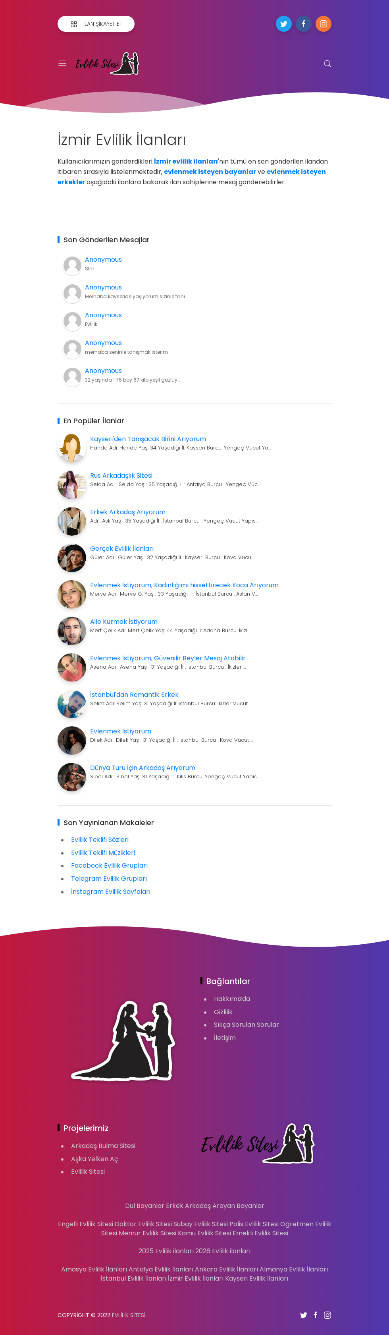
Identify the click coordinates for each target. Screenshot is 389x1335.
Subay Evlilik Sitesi (200, 1224)
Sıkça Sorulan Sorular (246, 1024)
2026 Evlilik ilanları (222, 1251)
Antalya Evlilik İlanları (161, 1269)
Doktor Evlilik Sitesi (143, 1224)
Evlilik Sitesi (88, 1171)
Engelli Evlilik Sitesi (85, 1224)
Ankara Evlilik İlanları (226, 1269)
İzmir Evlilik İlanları (195, 1278)
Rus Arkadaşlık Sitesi (121, 475)
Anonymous (103, 259)
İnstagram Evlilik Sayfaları (110, 891)
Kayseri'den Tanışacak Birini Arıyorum (148, 439)
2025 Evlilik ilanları (166, 1251)
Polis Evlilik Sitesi (254, 1224)
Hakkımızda (232, 998)
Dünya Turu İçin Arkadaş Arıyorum (142, 767)
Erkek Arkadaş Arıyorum (128, 512)
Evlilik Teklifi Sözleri (100, 839)
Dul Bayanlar (144, 1205)
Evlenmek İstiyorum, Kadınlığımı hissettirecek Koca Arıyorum (184, 585)
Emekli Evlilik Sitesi (260, 1233)
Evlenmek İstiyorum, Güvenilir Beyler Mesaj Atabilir (168, 658)
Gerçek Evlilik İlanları (122, 548)
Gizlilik (223, 1012)
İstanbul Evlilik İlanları (133, 1278)
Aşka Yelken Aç (94, 1158)
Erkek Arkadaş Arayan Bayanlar (215, 1205)
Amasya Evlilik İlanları (94, 1269)
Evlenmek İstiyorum (120, 731)
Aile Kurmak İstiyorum (124, 621)
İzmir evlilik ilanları (186, 161)
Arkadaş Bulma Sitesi (103, 1145)
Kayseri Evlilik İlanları (256, 1278)
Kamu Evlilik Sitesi (204, 1233)
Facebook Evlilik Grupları (109, 865)
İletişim (225, 1037)
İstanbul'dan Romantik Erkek (134, 694)
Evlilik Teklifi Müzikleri (103, 852)
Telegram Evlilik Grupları (109, 878)
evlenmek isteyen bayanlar (210, 171)
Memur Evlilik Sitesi (147, 1233)
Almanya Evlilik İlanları (294, 1269)
